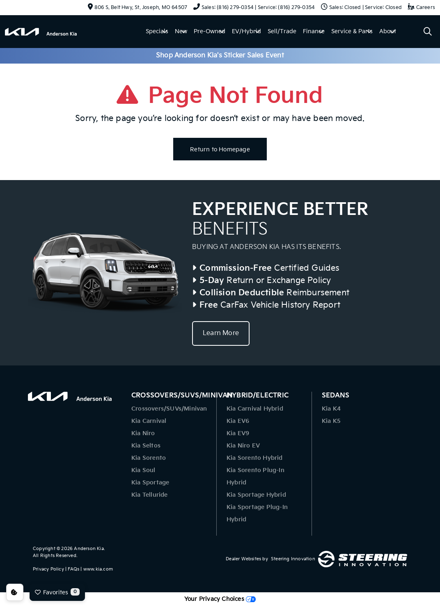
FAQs (73, 569)
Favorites (57, 592)
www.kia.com (98, 569)
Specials (157, 31)
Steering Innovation (293, 559)
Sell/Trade (282, 31)
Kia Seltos (145, 445)
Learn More (221, 333)
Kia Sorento (148, 457)
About (387, 31)
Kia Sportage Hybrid (256, 494)
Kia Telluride (149, 494)
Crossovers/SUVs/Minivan (169, 408)
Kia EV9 (238, 433)
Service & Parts (352, 31)
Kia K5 (331, 421)
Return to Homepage (220, 149)
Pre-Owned (209, 31)
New (181, 31)
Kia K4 (331, 408)
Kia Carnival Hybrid (255, 408)
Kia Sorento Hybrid (255, 457)
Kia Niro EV (243, 445)
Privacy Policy (48, 569)
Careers (421, 8)
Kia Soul (143, 470)
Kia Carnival (148, 421)
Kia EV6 (238, 421)
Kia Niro (143, 433)
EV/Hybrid (246, 31)
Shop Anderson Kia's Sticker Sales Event (220, 55)
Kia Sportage (150, 482)
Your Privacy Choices (220, 599)
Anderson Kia (88, 548)
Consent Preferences (14, 592)
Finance (314, 31)
